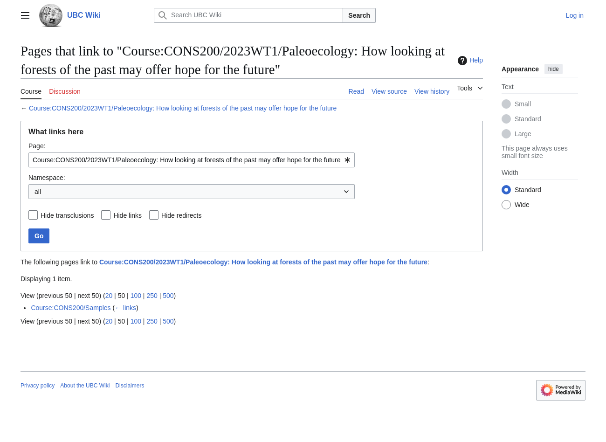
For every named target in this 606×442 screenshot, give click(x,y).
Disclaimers (129, 385)
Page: (37, 146)
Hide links (127, 215)
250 (151, 295)
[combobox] (191, 159)
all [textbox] (37, 191)
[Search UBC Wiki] (248, 15)
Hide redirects (181, 215)
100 (136, 295)
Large (523, 134)
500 (168, 295)
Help (469, 60)
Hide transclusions (67, 215)
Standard (528, 119)
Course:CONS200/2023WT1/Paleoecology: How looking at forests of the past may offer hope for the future (183, 108)
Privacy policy (38, 385)
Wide (522, 204)
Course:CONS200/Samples (70, 307)
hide (553, 69)
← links (125, 307)
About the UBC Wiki (85, 385)
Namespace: (46, 177)
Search (359, 15)
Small (523, 104)
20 (109, 295)
